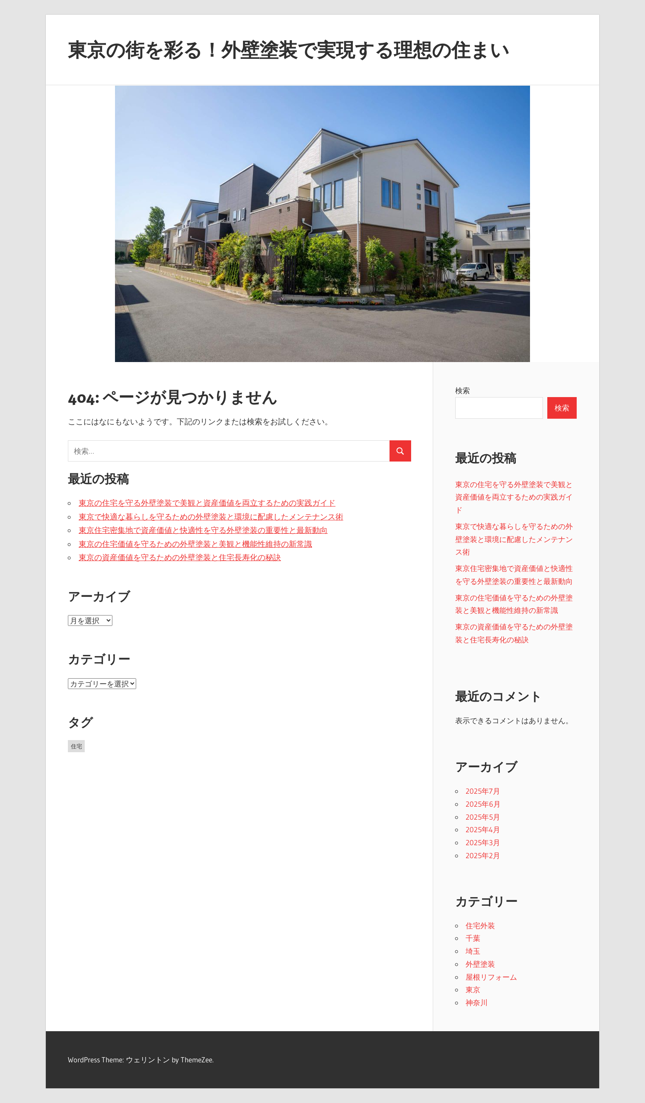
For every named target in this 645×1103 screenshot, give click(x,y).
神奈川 (477, 1002)
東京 (473, 989)
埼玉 (473, 951)
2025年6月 (483, 803)
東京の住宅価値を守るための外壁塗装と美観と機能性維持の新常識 (195, 544)
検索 (462, 390)
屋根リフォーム (491, 976)
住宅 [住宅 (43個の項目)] (76, 746)
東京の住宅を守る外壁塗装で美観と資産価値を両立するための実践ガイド (207, 503)
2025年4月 (483, 829)
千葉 (473, 938)
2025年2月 (483, 855)
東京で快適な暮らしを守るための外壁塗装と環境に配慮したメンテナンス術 (211, 517)
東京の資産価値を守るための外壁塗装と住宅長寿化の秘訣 (180, 557)
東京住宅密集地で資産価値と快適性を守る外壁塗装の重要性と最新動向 (203, 530)
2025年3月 (483, 842)
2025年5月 (483, 816)
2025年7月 (483, 790)
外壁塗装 (480, 963)
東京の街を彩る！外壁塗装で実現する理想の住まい (288, 49)
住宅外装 (480, 925)
